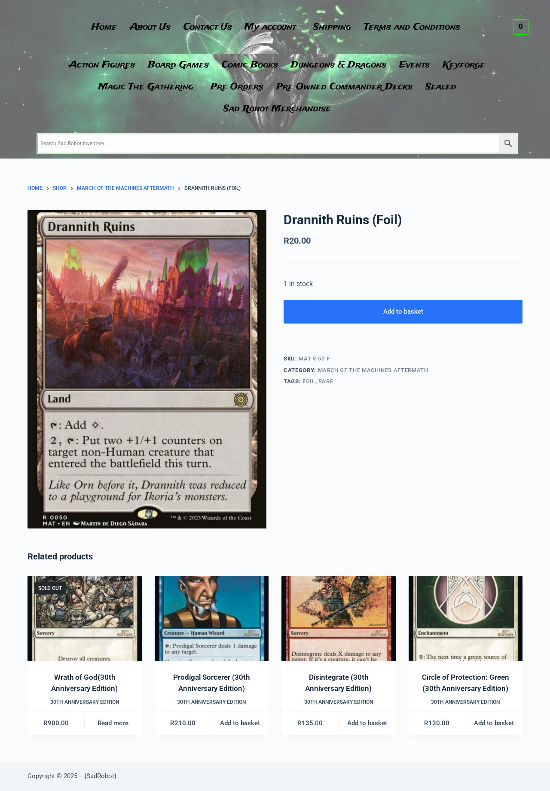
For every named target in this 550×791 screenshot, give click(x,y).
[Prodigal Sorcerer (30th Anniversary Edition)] (212, 618)
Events (414, 65)
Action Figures (102, 65)
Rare (325, 381)
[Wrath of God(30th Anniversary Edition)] (85, 618)
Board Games (178, 65)
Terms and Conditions (412, 27)
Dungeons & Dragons (338, 65)
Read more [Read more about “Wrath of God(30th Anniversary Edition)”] (113, 723)
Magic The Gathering (145, 87)
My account (270, 27)
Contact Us (207, 27)
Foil (308, 381)
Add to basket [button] (240, 723)
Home (104, 27)
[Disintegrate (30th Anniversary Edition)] (338, 618)
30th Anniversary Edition (84, 702)
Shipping (332, 27)
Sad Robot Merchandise (277, 109)
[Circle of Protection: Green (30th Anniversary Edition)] (466, 618)
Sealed (440, 87)
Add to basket (403, 311)
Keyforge (464, 65)
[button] (272, 27)
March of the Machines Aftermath (373, 370)
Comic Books (250, 65)
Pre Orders (237, 87)
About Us (150, 27)
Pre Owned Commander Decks (344, 87)
